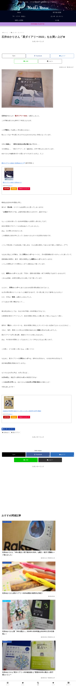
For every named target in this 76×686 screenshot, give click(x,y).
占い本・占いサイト (8, 429)
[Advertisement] (38, 47)
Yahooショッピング (24, 188)
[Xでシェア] (14, 56)
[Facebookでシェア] (38, 56)
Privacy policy (63, 677)
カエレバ (10, 185)
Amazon (14, 188)
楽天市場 (6, 188)
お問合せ (38, 679)
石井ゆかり (6, 432)
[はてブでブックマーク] (62, 56)
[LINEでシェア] (26, 61)
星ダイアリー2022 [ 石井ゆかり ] (13, 163)
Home (13, 677)
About (38, 677)
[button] (50, 61)
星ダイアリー (15, 432)
